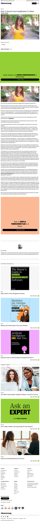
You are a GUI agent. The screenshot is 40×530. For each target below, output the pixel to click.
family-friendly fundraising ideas (7, 173)
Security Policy (3, 518)
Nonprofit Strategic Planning (31, 487)
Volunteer (2, 474)
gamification (11, 118)
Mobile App (2, 476)
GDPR (25, 518)
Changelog (2, 487)
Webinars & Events (30, 473)
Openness (15, 487)
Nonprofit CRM (3, 473)
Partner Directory (30, 476)
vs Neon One (16, 473)
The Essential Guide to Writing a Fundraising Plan (32, 485)
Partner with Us (16, 491)
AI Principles (16, 486)
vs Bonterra (16, 474)
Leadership (16, 484)
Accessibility (21, 518)
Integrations (3, 477)
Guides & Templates (30, 474)
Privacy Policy (15, 518)
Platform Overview (4, 470)
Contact (15, 493)
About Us (15, 483)
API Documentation (4, 486)
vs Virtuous (16, 470)
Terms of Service (9, 518)
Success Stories (29, 470)
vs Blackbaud (16, 476)
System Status (3, 484)
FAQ (27, 477)
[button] (38, 3)
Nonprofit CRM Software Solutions (32, 483)
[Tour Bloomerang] (20, 1)
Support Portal (3, 483)
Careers (15, 490)
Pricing (2, 479)
